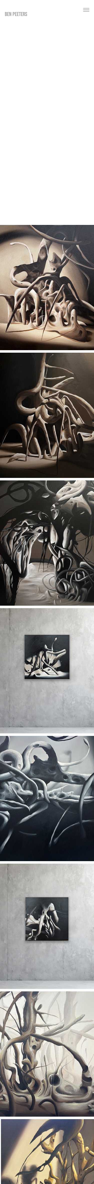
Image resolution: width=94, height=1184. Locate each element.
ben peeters (16, 14)
